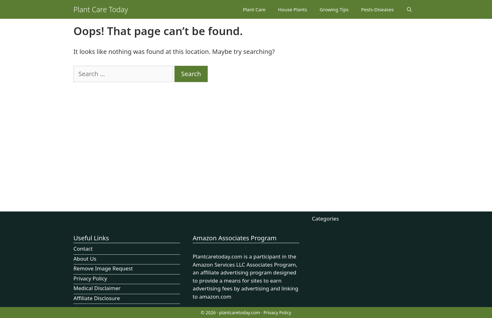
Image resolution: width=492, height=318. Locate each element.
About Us (84, 258)
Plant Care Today (100, 9)
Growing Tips (334, 9)
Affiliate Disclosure (96, 298)
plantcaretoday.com (239, 312)
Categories (325, 218)
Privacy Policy (90, 278)
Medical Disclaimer (96, 288)
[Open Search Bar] (409, 9)
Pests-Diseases (377, 9)
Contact (83, 248)
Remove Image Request (103, 268)
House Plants (292, 9)
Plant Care (254, 9)
